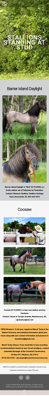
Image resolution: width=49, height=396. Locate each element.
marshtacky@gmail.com (36, 387)
